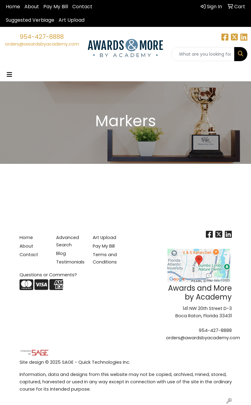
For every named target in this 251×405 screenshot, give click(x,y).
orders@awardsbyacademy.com (42, 44)
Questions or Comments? (48, 275)
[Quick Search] (203, 54)
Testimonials (70, 262)
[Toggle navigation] (9, 74)
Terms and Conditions (105, 258)
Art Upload (71, 20)
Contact (82, 6)
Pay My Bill (55, 6)
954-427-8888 (42, 36)
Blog (61, 253)
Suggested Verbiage (30, 20)
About (31, 6)
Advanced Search (67, 241)
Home (13, 6)
